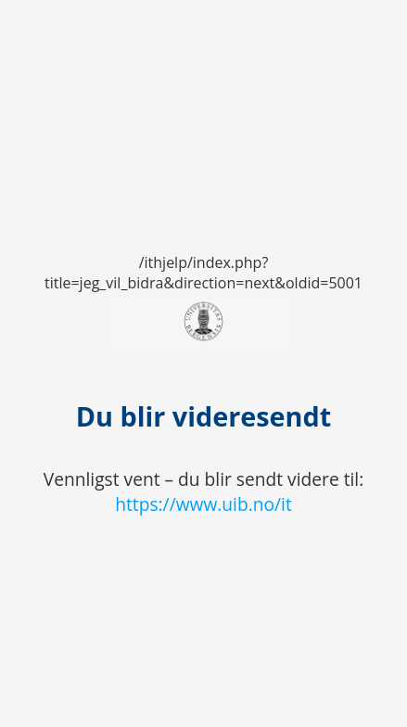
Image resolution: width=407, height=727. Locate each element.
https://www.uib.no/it (203, 504)
